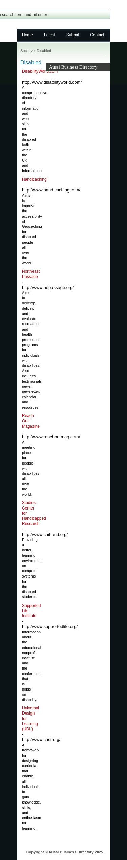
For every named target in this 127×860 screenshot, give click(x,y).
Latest (49, 34)
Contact (97, 34)
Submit (72, 34)
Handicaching (34, 179)
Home (27, 34)
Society (26, 51)
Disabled (44, 51)
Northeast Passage (31, 274)
